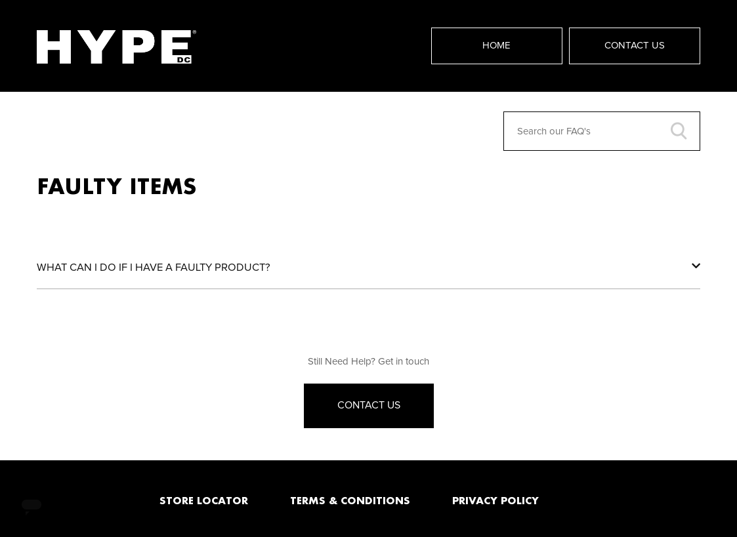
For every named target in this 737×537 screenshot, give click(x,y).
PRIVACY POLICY (495, 500)
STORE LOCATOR (203, 500)
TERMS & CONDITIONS (350, 500)
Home (496, 45)
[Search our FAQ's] (601, 131)
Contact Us (634, 45)
